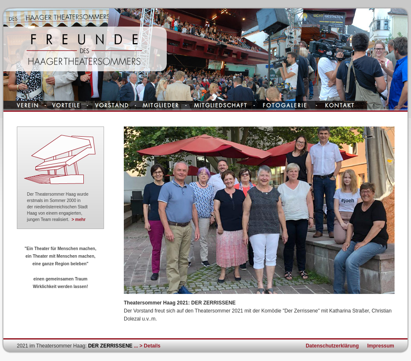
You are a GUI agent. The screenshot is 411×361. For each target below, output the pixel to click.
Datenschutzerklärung (332, 346)
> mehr (78, 219)
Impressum (380, 346)
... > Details (147, 346)
